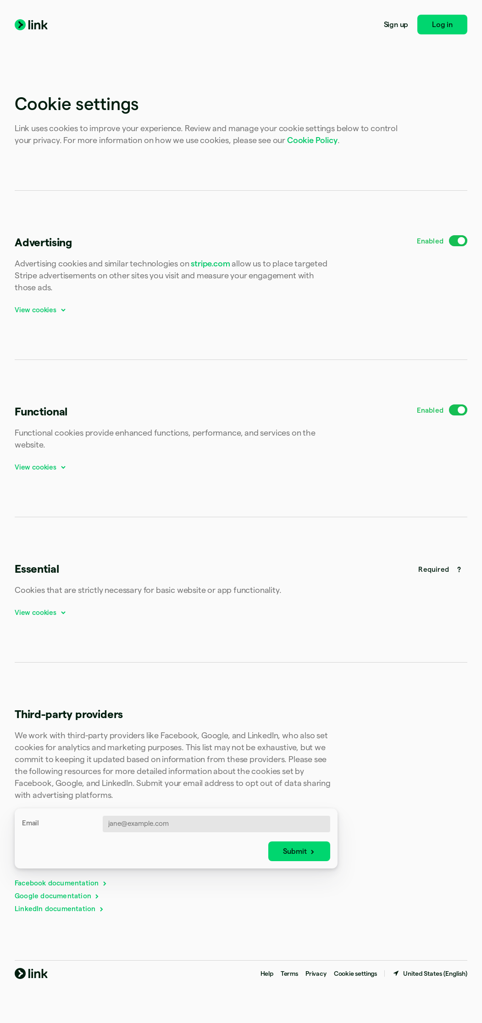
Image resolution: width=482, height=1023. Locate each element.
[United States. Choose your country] (429, 973)
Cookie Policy (312, 140)
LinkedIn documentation (60, 908)
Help (266, 973)
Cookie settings (355, 973)
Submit (299, 851)
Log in (442, 24)
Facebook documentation (61, 883)
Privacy (316, 973)
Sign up (396, 24)
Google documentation (57, 896)
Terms (289, 973)
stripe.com (210, 263)
